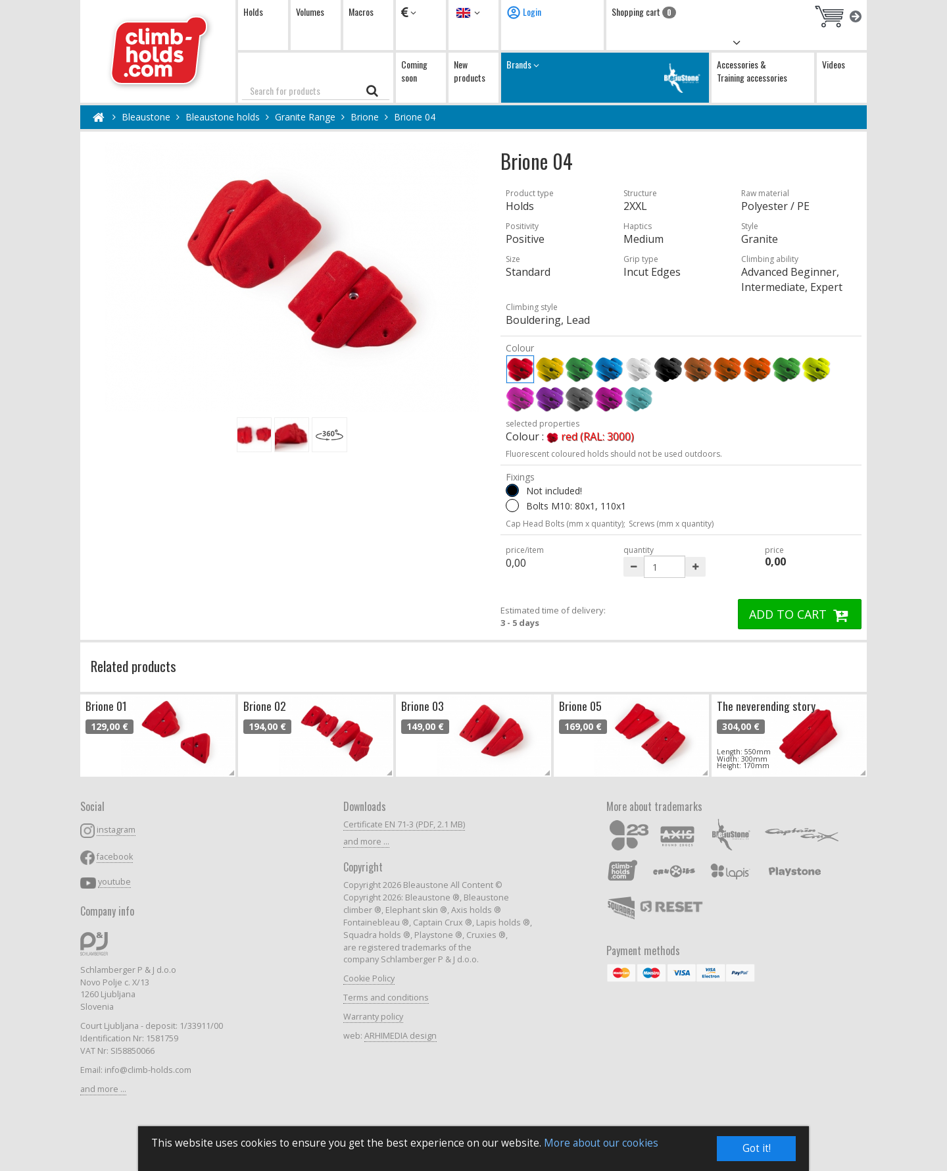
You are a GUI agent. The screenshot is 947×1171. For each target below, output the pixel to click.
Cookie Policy (369, 978)
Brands (605, 77)
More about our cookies (601, 1143)
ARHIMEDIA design (400, 1035)
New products (469, 70)
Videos (833, 64)
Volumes (310, 11)
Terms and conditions (386, 997)
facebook (115, 856)
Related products (133, 666)
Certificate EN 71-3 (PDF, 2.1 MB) (404, 824)
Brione (365, 117)
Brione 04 (414, 117)
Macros (361, 11)
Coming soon (414, 70)
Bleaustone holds (222, 117)
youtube (114, 881)
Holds (253, 11)
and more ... (103, 1089)
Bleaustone (146, 117)
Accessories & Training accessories (752, 70)
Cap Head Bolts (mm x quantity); (565, 523)
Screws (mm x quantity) (671, 523)
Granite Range (305, 117)
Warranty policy (373, 1016)
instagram (116, 829)
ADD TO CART (799, 614)
